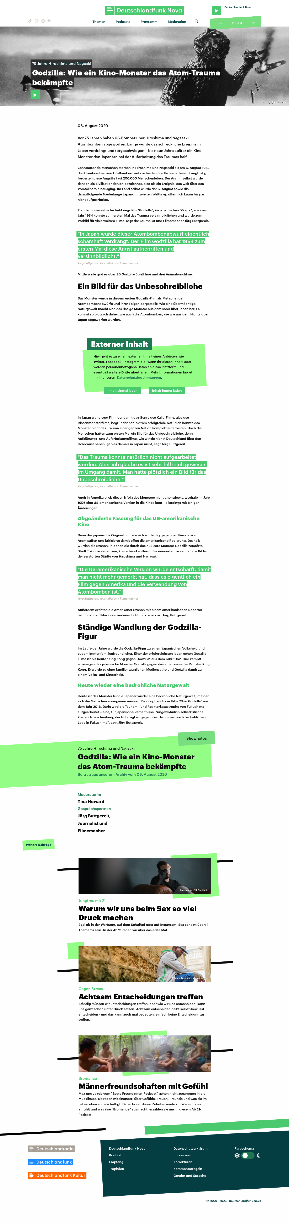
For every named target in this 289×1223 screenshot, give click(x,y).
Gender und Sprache (189, 1175)
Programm (149, 21)
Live (220, 23)
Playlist (237, 23)
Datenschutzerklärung (191, 1148)
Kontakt (115, 1155)
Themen (98, 21)
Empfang (116, 1162)
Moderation (177, 21)
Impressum (182, 1155)
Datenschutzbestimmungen (139, 377)
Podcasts (123, 21)
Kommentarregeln (187, 1169)
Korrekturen (182, 1162)
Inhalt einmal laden (122, 390)
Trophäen (116, 1169)
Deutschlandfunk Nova (127, 1148)
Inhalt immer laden (167, 390)
